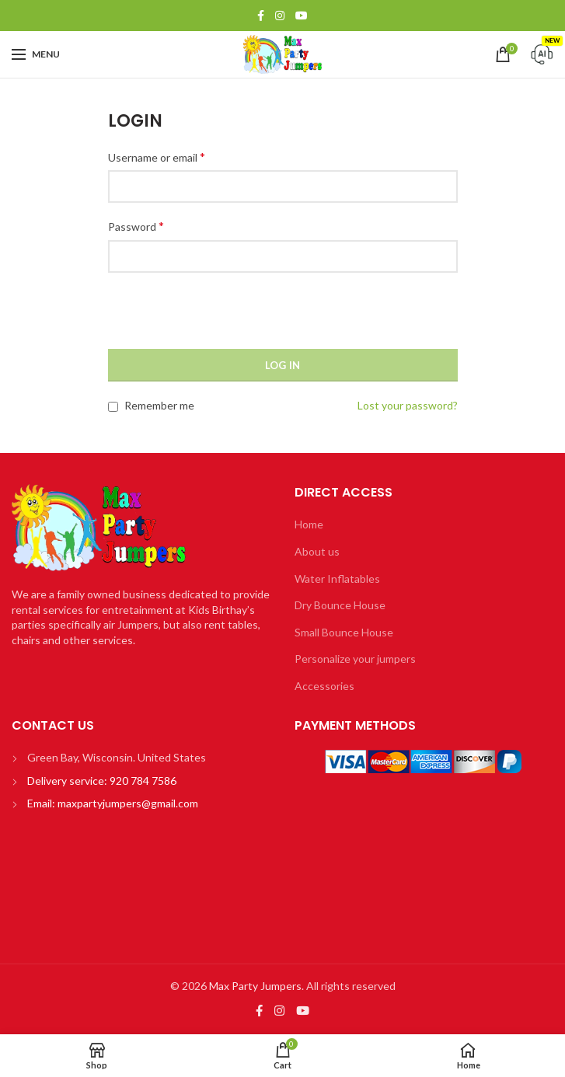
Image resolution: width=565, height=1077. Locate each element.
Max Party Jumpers (255, 985)
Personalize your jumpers (355, 658)
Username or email (156, 156)
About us (317, 551)
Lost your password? (407, 405)
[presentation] (226, 318)
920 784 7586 (141, 780)
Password (136, 225)
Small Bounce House (344, 632)
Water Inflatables (337, 578)
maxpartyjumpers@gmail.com (128, 803)
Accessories (324, 685)
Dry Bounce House (340, 605)
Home (309, 524)
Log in (283, 365)
